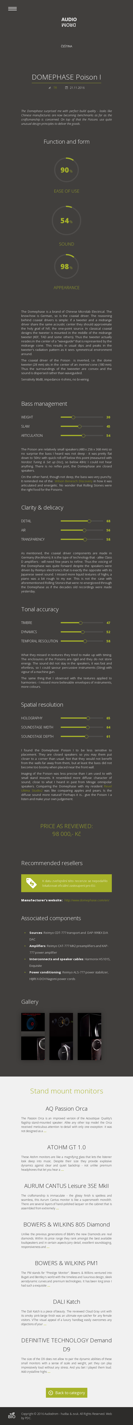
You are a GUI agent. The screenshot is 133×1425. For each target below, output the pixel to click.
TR (55, 88)
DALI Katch (66, 1301)
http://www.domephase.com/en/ (86, 900)
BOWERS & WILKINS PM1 (66, 1263)
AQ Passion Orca (67, 1108)
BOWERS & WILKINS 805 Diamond (66, 1224)
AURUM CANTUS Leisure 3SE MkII (66, 1186)
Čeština (66, 46)
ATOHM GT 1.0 (66, 1147)
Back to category (70, 1392)
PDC (28, 1418)
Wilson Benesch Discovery (74, 481)
